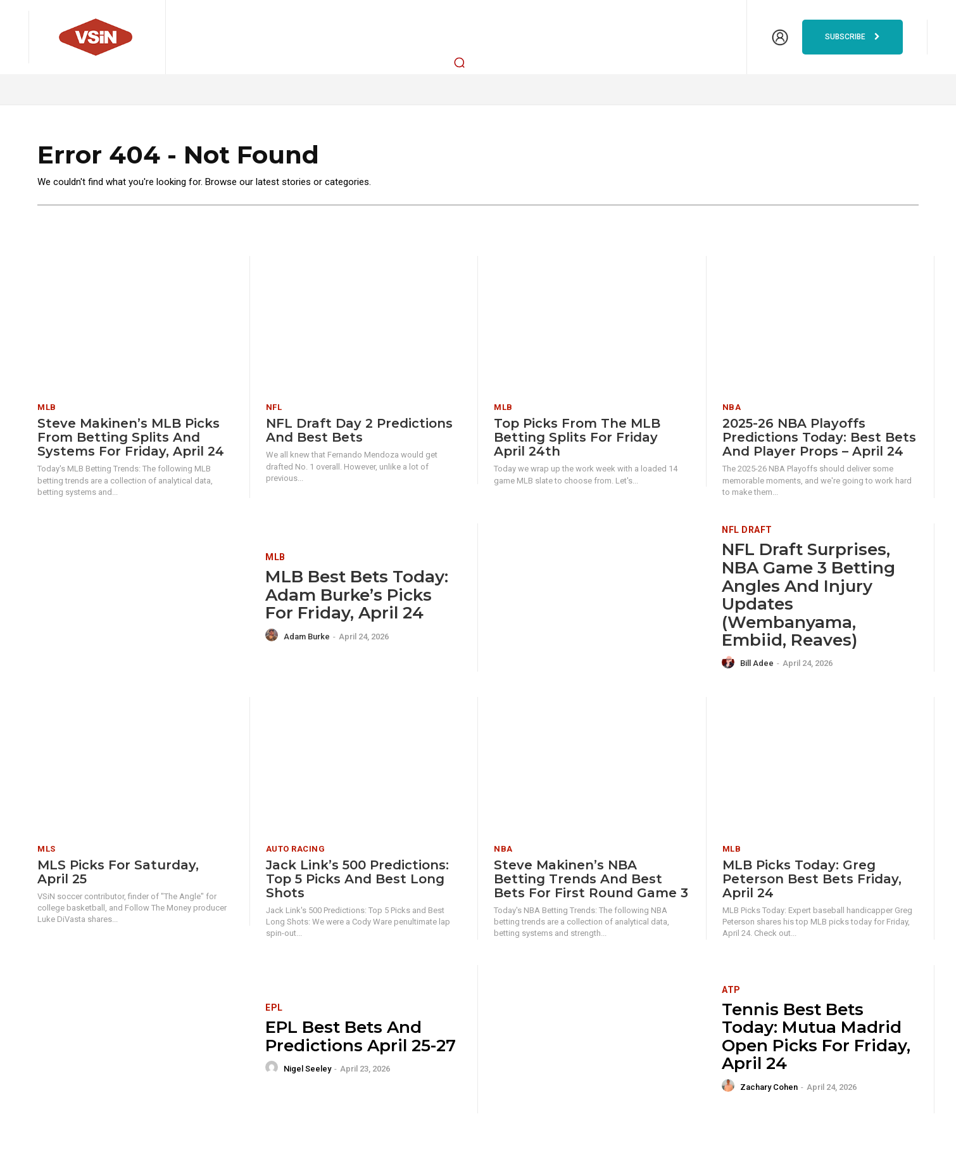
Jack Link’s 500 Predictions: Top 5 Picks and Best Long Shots (357, 879)
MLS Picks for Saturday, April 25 (118, 872)
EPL (274, 1008)
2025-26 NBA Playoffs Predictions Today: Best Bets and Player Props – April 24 (819, 438)
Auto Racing (295, 849)
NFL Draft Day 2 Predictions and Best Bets (359, 431)
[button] (460, 62)
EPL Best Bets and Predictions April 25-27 (360, 1037)
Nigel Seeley (307, 1069)
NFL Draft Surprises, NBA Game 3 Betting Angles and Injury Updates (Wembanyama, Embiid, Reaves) (808, 596)
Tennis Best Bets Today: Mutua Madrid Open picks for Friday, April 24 (816, 1037)
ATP (731, 990)
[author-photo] (273, 636)
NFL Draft (747, 531)
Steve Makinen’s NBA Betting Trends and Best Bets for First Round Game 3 (591, 879)
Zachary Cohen (769, 1087)
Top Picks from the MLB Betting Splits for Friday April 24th (577, 438)
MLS (46, 849)
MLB (46, 408)
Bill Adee (757, 664)
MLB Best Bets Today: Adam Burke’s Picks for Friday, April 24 (356, 596)
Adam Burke (307, 637)
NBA (731, 408)
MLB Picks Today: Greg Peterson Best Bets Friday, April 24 (812, 879)
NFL (274, 408)
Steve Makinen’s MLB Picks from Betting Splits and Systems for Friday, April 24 (130, 438)
